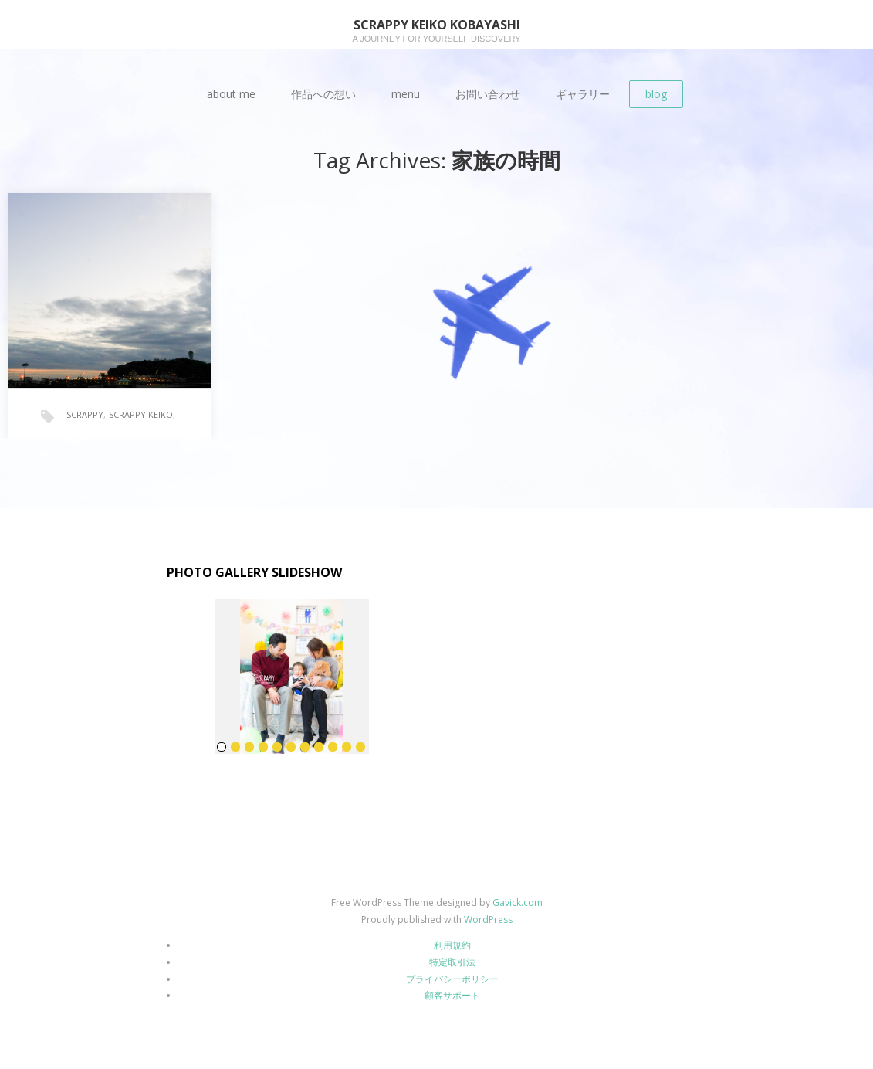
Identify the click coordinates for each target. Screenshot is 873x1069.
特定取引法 (452, 962)
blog (656, 94)
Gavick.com (517, 902)
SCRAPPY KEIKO (141, 414)
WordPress (488, 919)
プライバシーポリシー (452, 979)
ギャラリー (583, 94)
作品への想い (323, 94)
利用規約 (452, 945)
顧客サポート (452, 995)
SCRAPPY (84, 414)
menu (405, 94)
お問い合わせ (487, 94)
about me (231, 94)
